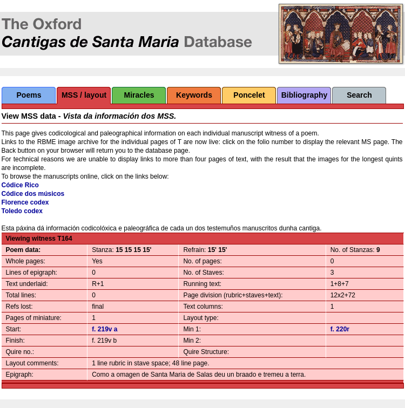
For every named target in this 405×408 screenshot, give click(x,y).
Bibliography (304, 95)
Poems (29, 95)
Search (359, 95)
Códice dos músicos (33, 194)
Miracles (139, 95)
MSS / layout (84, 95)
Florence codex (25, 202)
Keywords (194, 95)
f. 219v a (104, 329)
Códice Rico (20, 185)
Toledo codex (22, 211)
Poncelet (249, 95)
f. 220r (339, 329)
